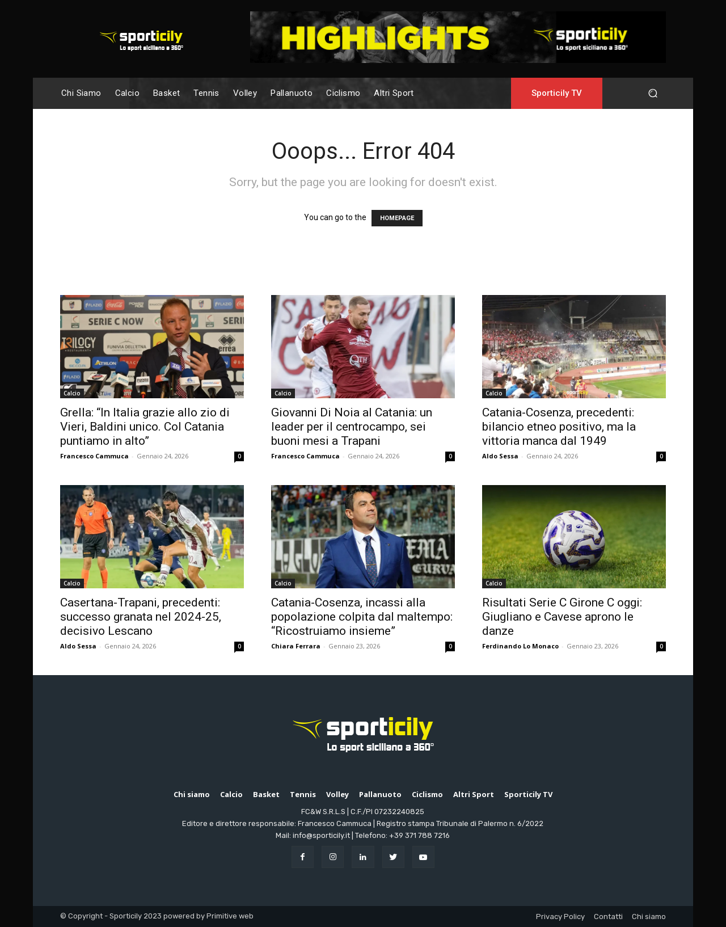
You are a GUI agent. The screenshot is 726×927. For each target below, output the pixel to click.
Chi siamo (649, 916)
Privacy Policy (560, 916)
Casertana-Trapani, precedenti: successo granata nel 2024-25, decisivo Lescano (140, 617)
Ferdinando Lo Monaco (520, 646)
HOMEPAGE (397, 218)
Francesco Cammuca (94, 456)
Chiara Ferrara (295, 646)
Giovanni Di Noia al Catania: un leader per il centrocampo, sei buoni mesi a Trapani (351, 427)
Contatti (608, 916)
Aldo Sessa (500, 456)
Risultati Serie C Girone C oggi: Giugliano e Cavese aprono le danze (562, 617)
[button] (652, 93)
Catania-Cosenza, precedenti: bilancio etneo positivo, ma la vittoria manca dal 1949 (559, 427)
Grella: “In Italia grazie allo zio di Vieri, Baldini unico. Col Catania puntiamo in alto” (145, 427)
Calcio (72, 393)
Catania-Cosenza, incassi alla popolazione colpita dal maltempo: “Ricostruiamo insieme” (362, 617)
